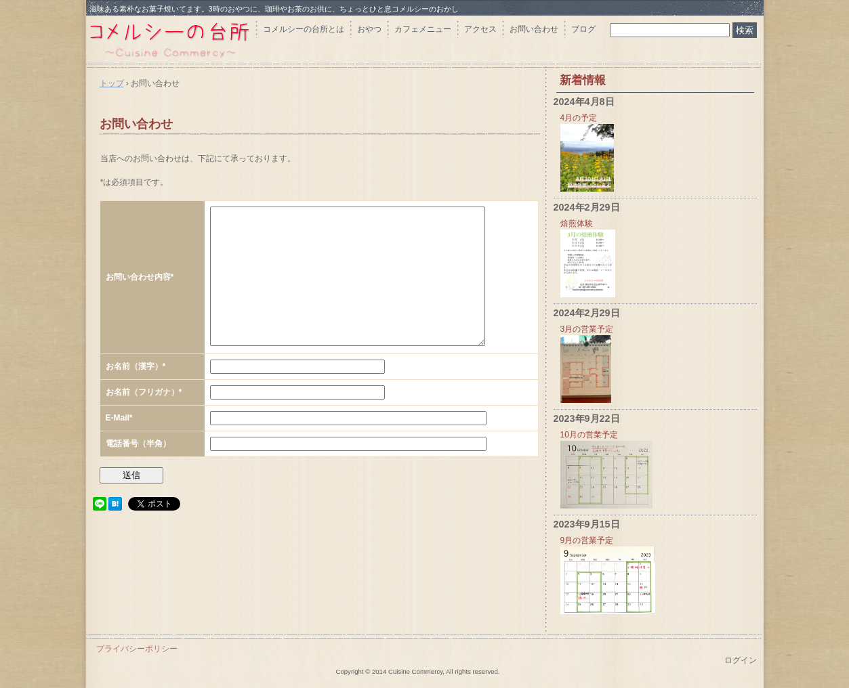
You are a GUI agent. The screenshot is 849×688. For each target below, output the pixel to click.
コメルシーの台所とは (303, 29)
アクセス (480, 29)
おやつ (369, 29)
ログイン (740, 660)
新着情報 (583, 80)
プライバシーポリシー (137, 648)
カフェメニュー (422, 29)
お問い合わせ (534, 29)
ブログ (583, 29)
